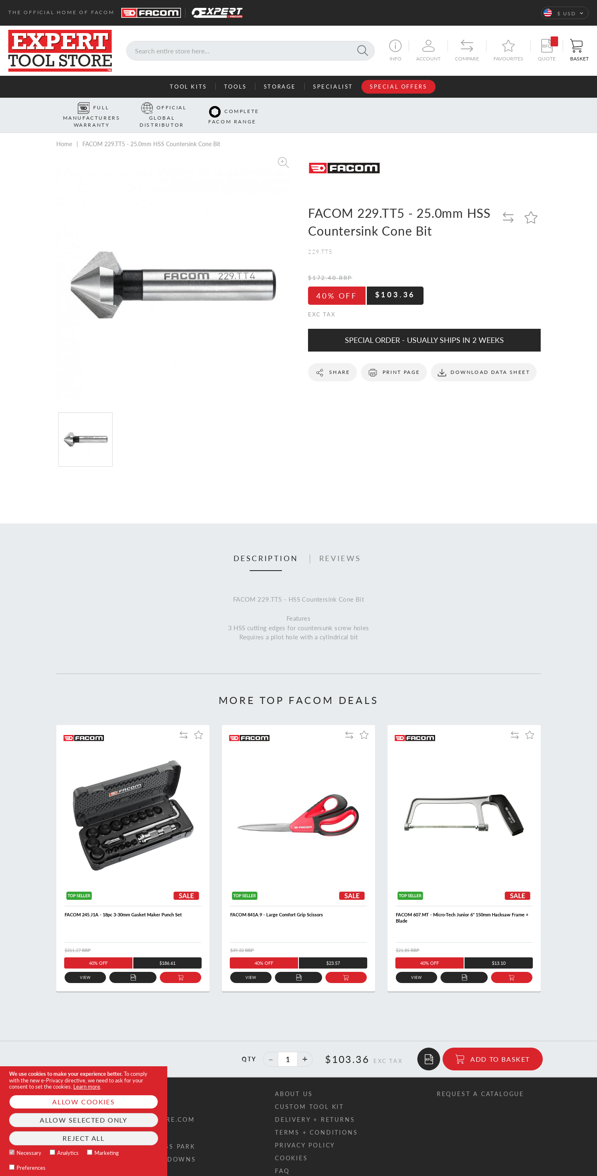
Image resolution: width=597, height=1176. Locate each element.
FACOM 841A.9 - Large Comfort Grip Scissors (276, 901)
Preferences (31, 1167)
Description (266, 545)
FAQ (282, 1158)
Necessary (29, 1152)
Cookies (291, 1145)
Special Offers (398, 86)
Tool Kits (188, 86)
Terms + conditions (316, 1119)
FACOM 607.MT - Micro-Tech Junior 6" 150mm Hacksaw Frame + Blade (462, 905)
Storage (280, 86)
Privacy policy (305, 1132)
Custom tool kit (309, 1093)
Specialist (333, 86)
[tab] (266, 545)
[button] (565, 13)
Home (64, 131)
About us (294, 1080)
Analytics (68, 1152)
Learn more (86, 1086)
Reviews (340, 545)
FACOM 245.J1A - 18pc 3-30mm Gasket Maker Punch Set (123, 901)
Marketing (106, 1152)
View (85, 964)
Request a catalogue (480, 1080)
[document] (83, 1121)
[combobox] (250, 50)
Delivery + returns (315, 1106)
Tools (235, 86)
